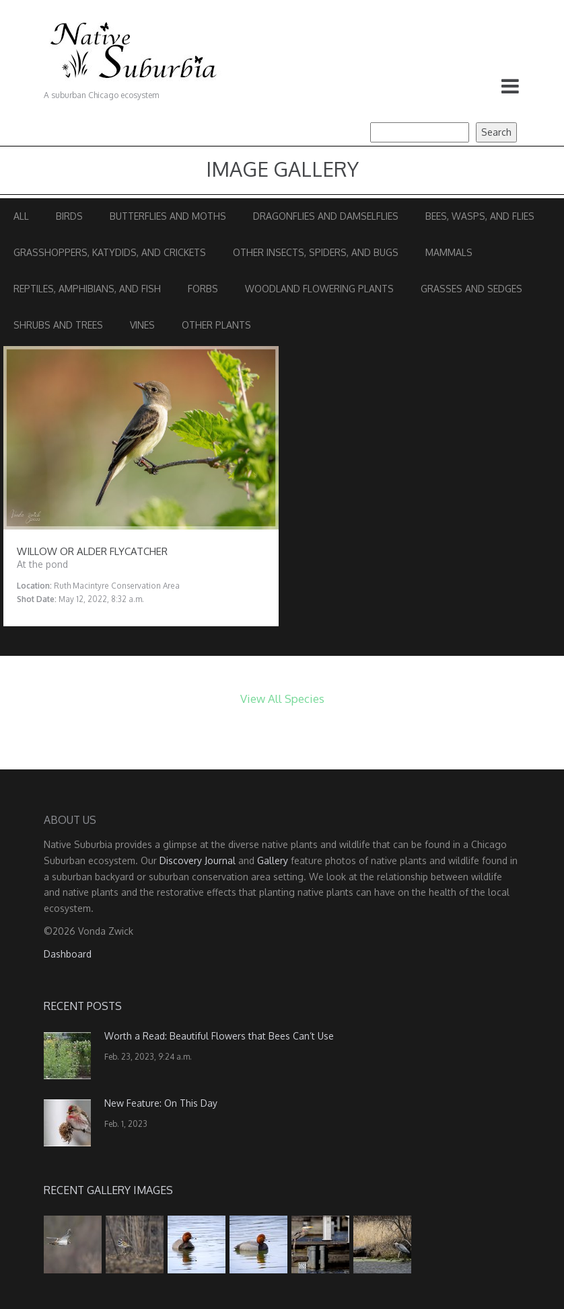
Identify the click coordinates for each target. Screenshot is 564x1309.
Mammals (448, 252)
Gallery (272, 860)
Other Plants (216, 325)
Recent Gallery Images (108, 1190)
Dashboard (68, 954)
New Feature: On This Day (160, 1103)
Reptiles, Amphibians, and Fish (87, 288)
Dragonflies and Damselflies (325, 216)
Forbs (203, 288)
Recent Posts (83, 1006)
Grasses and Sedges (471, 288)
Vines (142, 325)
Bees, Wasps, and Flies (479, 216)
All (21, 216)
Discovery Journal (198, 860)
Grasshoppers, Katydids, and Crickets (109, 252)
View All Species (282, 698)
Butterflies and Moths (168, 216)
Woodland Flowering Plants (319, 288)
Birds (69, 216)
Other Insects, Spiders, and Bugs (315, 252)
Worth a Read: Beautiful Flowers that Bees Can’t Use (219, 1036)
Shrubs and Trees (58, 325)
